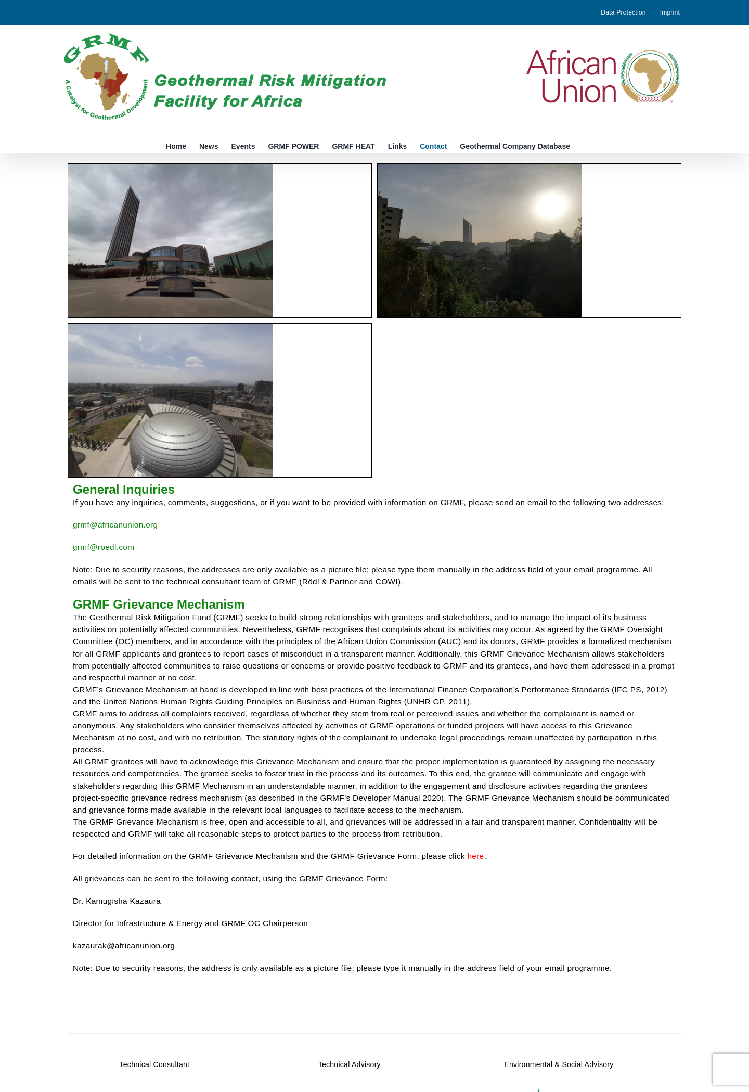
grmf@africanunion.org (115, 524)
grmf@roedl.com (103, 547)
